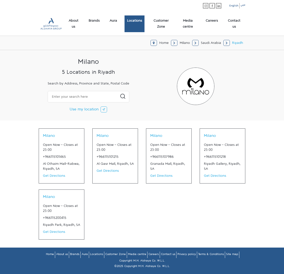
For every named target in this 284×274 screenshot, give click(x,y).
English (233, 6)
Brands (74, 255)
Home (50, 255)
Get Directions (54, 176)
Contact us (168, 255)
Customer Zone (115, 255)
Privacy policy (186, 255)
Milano (49, 137)
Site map (232, 255)
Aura (85, 255)
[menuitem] (73, 23)
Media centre (137, 255)
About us (62, 255)
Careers (153, 255)
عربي (243, 5)
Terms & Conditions (211, 255)
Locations (96, 255)
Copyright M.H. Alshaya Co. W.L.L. (142, 261)
